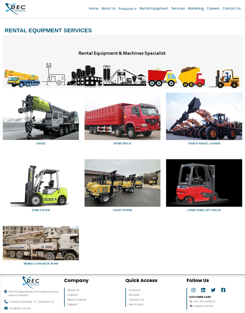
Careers (213, 8)
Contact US (136, 300)
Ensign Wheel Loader (204, 143)
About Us (108, 8)
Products (126, 9)
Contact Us (232, 8)
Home (93, 8)
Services (178, 8)
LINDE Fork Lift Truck (204, 210)
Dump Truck (122, 143)
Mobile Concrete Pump (41, 263)
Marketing (196, 8)
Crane (41, 143)
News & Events (76, 300)
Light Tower (122, 210)
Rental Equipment (154, 8)
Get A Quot (136, 304)
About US (73, 290)
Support (72, 304)
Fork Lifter (41, 210)
